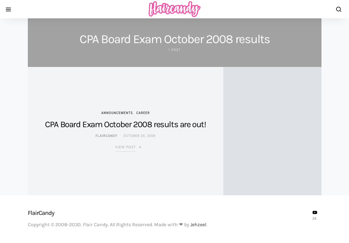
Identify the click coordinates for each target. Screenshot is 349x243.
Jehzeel (198, 224)
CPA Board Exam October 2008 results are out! (125, 124)
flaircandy (106, 136)
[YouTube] (314, 215)
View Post (125, 147)
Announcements (117, 113)
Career (143, 113)
